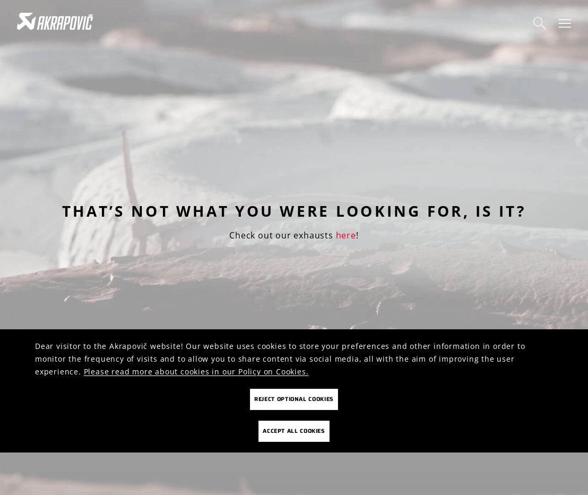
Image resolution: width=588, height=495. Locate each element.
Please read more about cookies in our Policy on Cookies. (196, 371)
